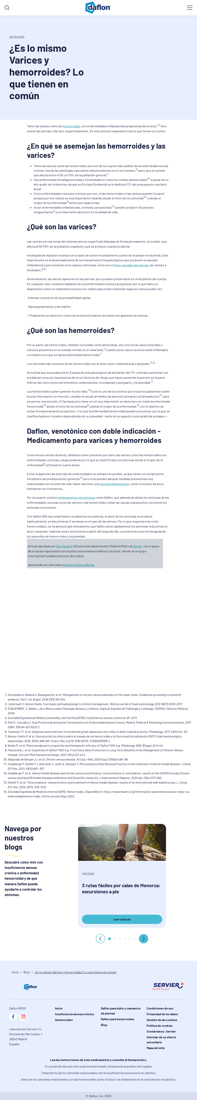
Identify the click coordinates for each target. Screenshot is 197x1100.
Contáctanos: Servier (161, 1031)
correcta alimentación (114, 484)
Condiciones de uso (160, 1008)
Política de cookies (160, 1025)
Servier (137, 546)
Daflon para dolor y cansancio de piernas (121, 1010)
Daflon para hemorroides (117, 1019)
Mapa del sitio (156, 1048)
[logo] (98, 8)
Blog (26, 972)
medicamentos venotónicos (76, 497)
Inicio (15, 972)
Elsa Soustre (64, 546)
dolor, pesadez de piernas (131, 265)
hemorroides (71, 126)
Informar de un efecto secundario (161, 1039)
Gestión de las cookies (162, 1020)
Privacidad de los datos (162, 1014)
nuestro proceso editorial (78, 565)
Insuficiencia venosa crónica (74, 1014)
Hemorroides (64, 1020)
